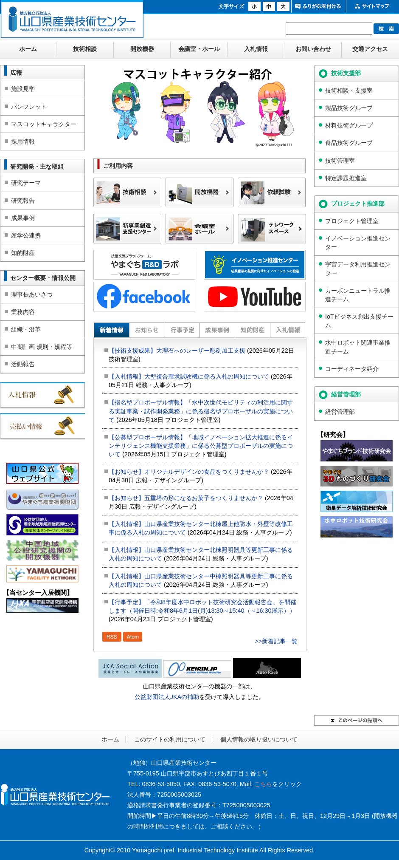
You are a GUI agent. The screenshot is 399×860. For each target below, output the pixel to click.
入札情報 (256, 48)
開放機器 (142, 48)
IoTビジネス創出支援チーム (359, 320)
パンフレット (29, 106)
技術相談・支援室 (349, 90)
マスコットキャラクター (43, 124)
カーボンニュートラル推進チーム (358, 295)
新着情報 (111, 329)
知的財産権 (252, 329)
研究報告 (23, 200)
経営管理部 (340, 411)
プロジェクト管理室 (352, 221)
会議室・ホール (199, 48)
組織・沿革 (26, 329)
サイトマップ (372, 6)
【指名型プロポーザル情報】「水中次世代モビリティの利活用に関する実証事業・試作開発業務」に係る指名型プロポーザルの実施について (201, 411)
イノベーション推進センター (358, 242)
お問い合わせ (313, 48)
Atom (132, 637)
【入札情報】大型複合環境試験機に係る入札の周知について (189, 376)
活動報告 (23, 364)
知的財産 (23, 252)
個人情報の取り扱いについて (259, 739)
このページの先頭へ (356, 720)
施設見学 (23, 88)
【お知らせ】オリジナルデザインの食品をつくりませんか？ (189, 471)
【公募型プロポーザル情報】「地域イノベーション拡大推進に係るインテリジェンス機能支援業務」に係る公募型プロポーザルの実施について (201, 446)
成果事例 (23, 218)
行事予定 (182, 329)
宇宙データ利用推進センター (358, 268)
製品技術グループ (349, 108)
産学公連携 (26, 235)
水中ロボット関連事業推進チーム (358, 346)
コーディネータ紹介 (352, 368)
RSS (111, 637)
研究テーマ (26, 182)
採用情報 (23, 141)
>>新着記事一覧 (276, 641)
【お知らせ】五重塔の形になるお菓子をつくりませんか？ (186, 498)
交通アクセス (370, 48)
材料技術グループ (349, 125)
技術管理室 (340, 160)
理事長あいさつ (32, 294)
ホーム (28, 48)
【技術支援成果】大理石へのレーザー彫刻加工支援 (177, 350)
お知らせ (146, 329)
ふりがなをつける (317, 6)
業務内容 (23, 311)
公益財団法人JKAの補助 (167, 696)
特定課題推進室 (346, 178)
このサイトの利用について (169, 739)
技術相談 (85, 48)
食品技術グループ (349, 142)
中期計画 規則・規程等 (41, 346)
